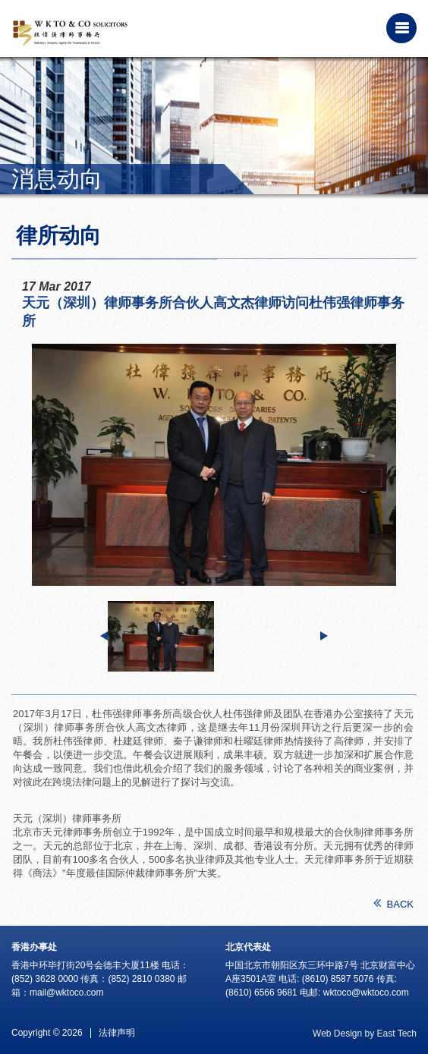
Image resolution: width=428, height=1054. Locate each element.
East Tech (397, 1033)
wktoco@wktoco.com (366, 992)
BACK (393, 903)
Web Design (337, 1033)
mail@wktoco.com (67, 992)
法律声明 (117, 1032)
